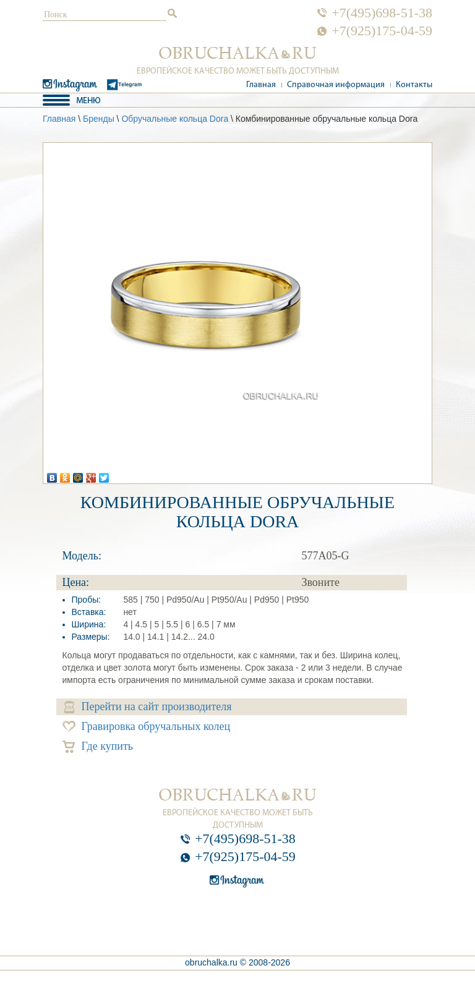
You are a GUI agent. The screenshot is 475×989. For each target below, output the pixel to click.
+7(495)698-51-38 (382, 13)
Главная (261, 85)
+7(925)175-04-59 (382, 31)
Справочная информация (336, 85)
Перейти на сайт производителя (148, 706)
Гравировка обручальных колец (146, 726)
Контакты (414, 85)
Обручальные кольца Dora (174, 119)
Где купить (98, 746)
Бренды (98, 119)
